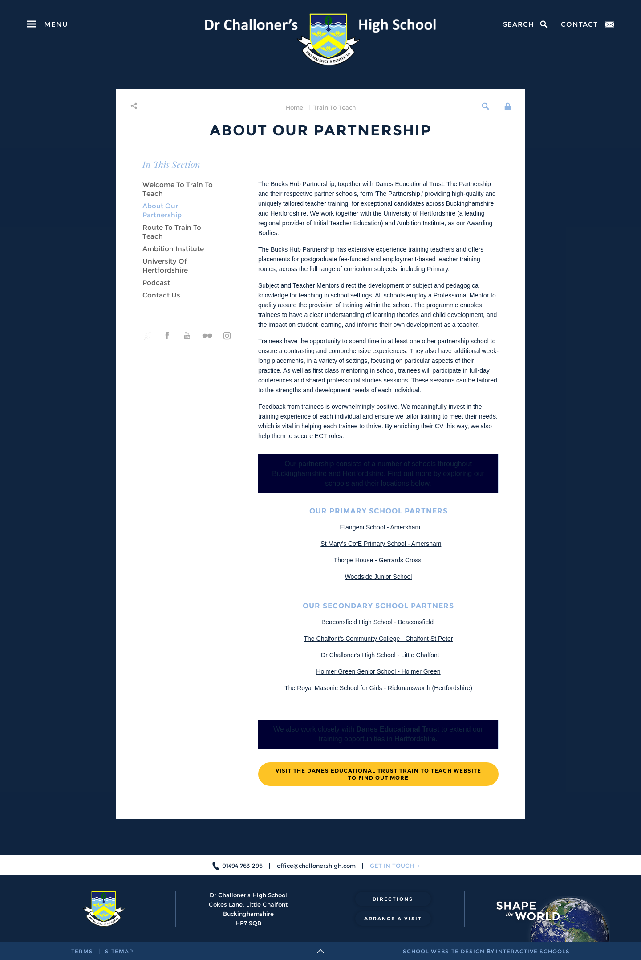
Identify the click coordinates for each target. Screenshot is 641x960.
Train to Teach (334, 107)
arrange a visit (393, 918)
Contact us (161, 295)
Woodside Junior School (378, 576)
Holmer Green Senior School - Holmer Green (378, 671)
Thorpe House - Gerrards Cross (378, 560)
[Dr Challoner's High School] (320, 39)
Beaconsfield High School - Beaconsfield (378, 622)
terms (82, 951)
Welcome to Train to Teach (177, 189)
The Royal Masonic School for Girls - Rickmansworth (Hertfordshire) (378, 688)
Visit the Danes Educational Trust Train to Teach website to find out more (378, 774)
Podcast (156, 282)
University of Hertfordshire (165, 265)
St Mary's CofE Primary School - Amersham (380, 543)
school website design (444, 951)
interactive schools (533, 951)
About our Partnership (162, 210)
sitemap (119, 951)
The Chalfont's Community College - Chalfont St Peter (378, 638)
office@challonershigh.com (316, 865)
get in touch (392, 865)
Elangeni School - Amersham (379, 527)
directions (393, 899)
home (294, 107)
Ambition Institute (173, 248)
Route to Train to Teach (171, 231)
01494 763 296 (242, 865)
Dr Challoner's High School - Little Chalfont (378, 655)
